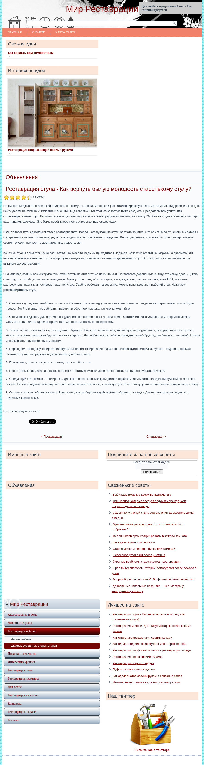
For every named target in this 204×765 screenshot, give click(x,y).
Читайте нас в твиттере (152, 743)
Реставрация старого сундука (133, 656)
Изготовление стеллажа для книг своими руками (146, 675)
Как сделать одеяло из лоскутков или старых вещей (149, 637)
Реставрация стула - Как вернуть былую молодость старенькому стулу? (99, 189)
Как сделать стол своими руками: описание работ (147, 669)
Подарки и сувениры (22, 647)
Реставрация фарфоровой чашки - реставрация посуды (152, 644)
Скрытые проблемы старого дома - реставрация (146, 555)
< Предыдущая (51, 430)
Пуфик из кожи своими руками (134, 663)
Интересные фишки (21, 655)
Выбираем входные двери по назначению (142, 488)
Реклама (13, 713)
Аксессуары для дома (22, 608)
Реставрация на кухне (22, 688)
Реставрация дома (20, 663)
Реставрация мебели (21, 624)
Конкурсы (14, 697)
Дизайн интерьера (20, 616)
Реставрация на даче (22, 705)
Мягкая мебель (20, 632)
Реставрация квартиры (23, 672)
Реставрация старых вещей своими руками (40, 150)
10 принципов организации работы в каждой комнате (150, 529)
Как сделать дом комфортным (30, 52)
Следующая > (156, 430)
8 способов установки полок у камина (139, 548)
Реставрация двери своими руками (137, 650)
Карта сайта (65, 32)
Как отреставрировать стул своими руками (142, 631)
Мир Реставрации (102, 9)
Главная (15, 32)
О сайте (38, 32)
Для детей (15, 680)
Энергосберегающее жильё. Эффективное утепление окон (154, 573)
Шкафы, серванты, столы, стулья (33, 639)
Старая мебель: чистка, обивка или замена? (144, 542)
